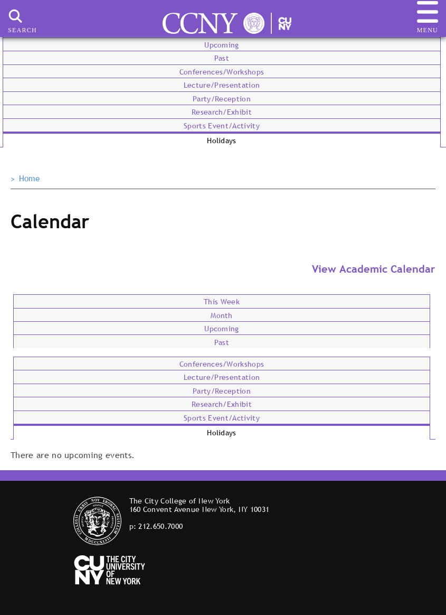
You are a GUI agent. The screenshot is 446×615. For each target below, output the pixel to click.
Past (221, 58)
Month (222, 315)
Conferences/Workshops (221, 72)
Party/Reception (222, 99)
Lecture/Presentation (222, 85)
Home (29, 178)
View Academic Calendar (373, 269)
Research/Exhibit (222, 112)
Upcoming (221, 45)
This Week (222, 301)
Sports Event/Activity (222, 126)
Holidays (221, 140)
